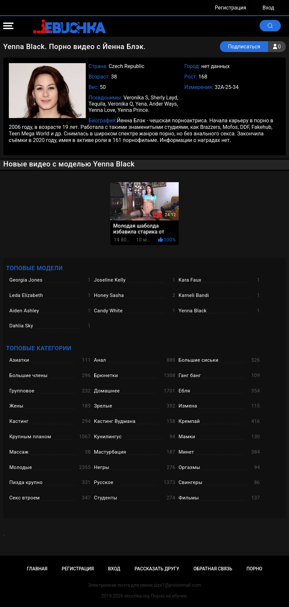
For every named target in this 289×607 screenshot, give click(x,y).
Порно (254, 568)
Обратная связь (212, 568)
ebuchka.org (137, 595)
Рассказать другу (157, 568)
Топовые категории (38, 348)
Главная (37, 568)
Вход (268, 8)
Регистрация (230, 8)
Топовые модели (34, 268)
